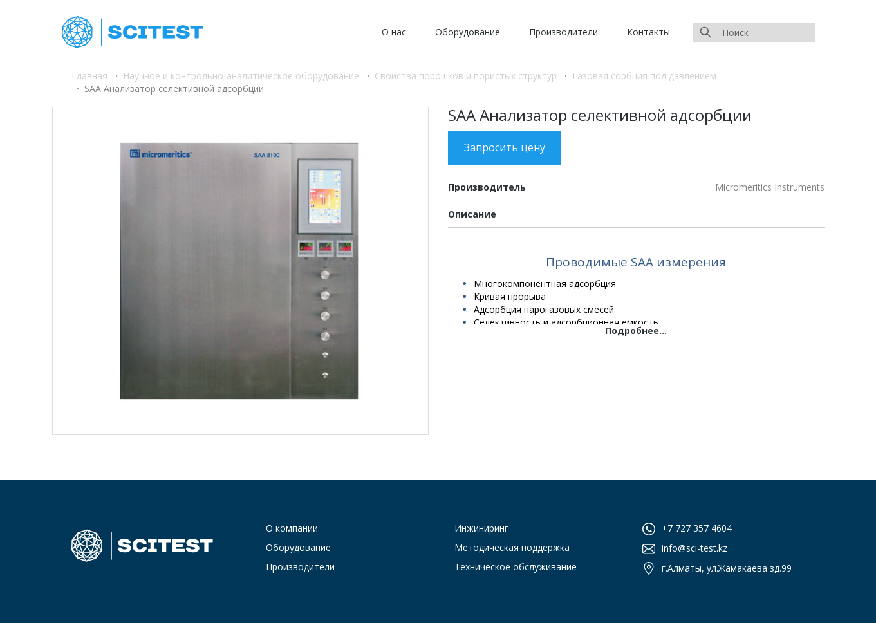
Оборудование (467, 32)
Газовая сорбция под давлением (644, 76)
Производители (563, 32)
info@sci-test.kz (694, 548)
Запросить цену (504, 147)
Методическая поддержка (512, 547)
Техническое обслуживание (515, 567)
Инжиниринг (481, 528)
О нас (394, 32)
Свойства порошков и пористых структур (466, 76)
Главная (89, 76)
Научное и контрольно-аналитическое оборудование (241, 76)
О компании (292, 528)
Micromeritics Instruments (770, 187)
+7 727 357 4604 (697, 528)
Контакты (648, 32)
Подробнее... (636, 330)
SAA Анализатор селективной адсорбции (174, 88)
